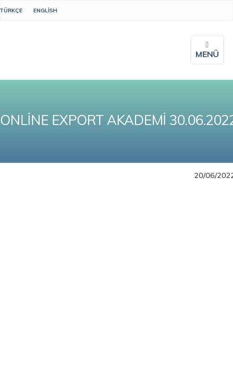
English (45, 10)
